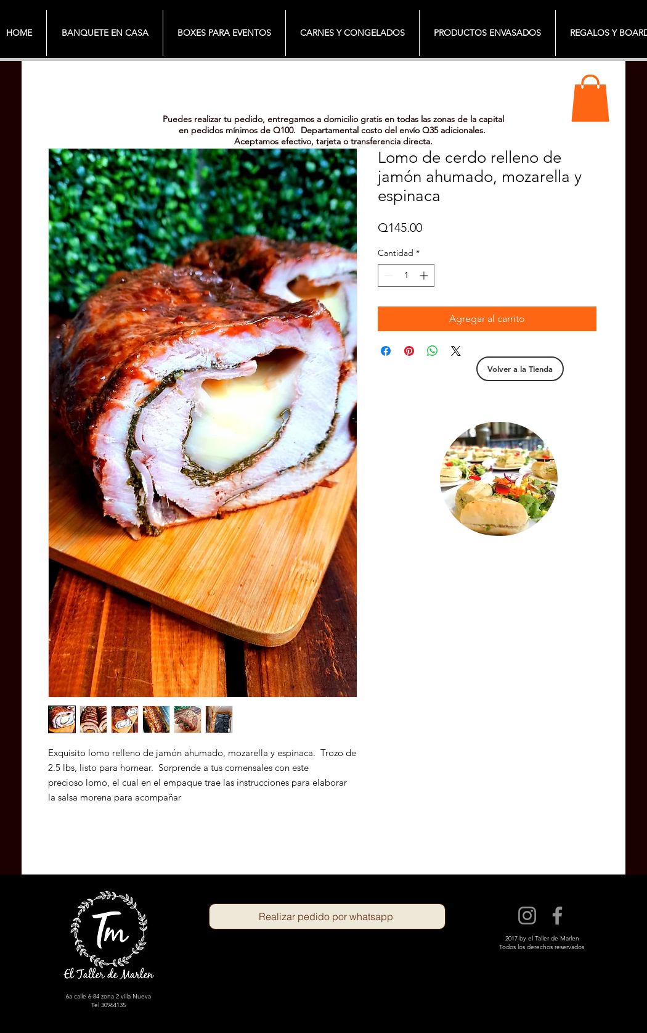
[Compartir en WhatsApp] (432, 351)
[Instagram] (527, 915)
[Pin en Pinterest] (409, 351)
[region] (499, 479)
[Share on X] (456, 351)
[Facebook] (557, 915)
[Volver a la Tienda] (520, 368)
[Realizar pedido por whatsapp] (327, 916)
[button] (590, 98)
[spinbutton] (406, 275)
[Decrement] (387, 275)
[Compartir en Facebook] (385, 351)
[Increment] (425, 275)
